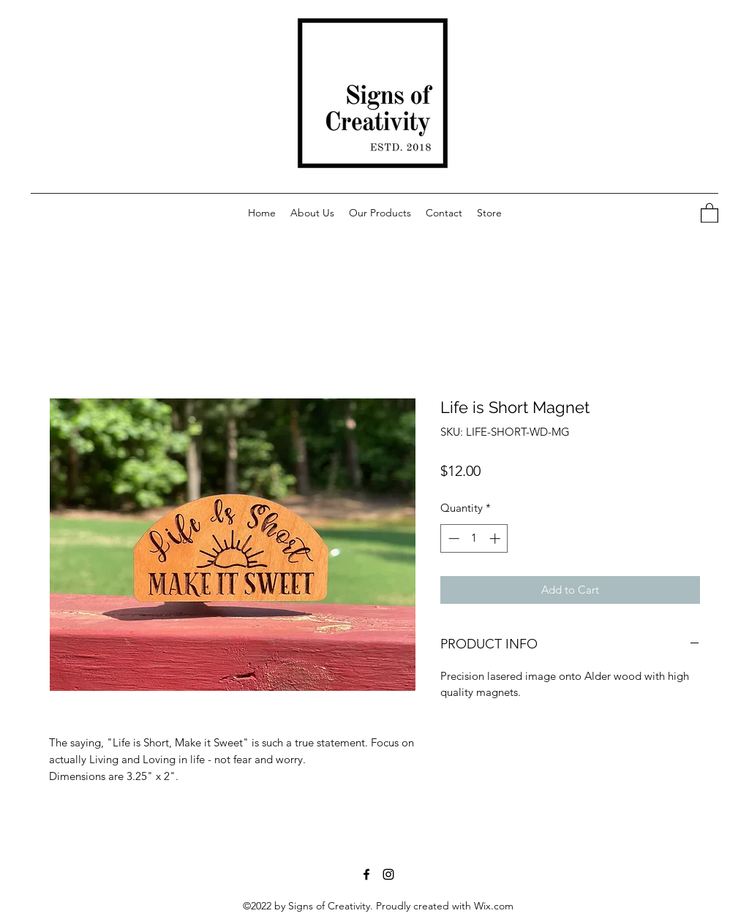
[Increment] (496, 538)
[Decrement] (452, 538)
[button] (489, 213)
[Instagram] (388, 874)
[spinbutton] (474, 538)
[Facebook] (366, 874)
